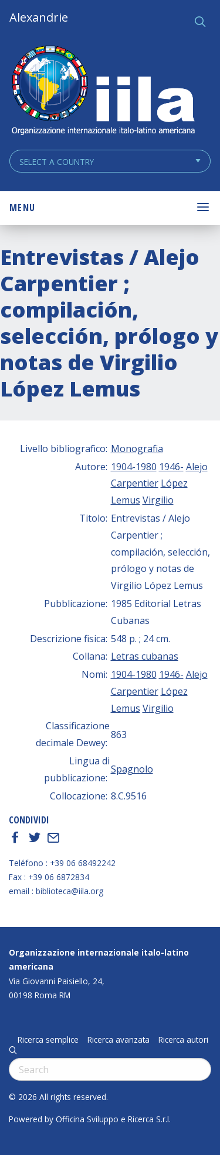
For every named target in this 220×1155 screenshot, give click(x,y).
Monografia (137, 448)
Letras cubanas (144, 656)
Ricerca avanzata (118, 1040)
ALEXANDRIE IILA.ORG (102, 91)
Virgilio (158, 500)
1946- (171, 466)
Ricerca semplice (48, 1040)
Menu (22, 207)
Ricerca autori (183, 1040)
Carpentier (134, 483)
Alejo (197, 466)
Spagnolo (132, 769)
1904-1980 (134, 466)
